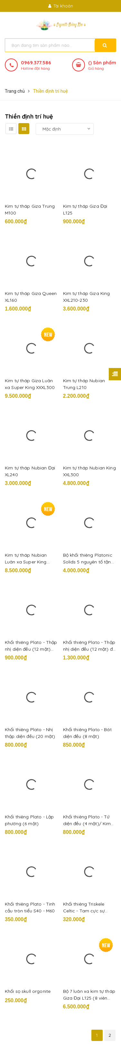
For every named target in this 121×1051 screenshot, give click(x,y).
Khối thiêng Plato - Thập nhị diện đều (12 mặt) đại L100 (89, 646)
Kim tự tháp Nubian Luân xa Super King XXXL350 (26, 558)
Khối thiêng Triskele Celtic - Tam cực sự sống (84, 907)
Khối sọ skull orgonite (28, 991)
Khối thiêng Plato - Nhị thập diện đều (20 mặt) (30, 733)
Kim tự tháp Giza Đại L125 (85, 209)
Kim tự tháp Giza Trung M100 (30, 209)
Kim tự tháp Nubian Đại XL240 (30, 471)
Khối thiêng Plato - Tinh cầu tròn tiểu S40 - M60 (30, 907)
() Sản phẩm (102, 65)
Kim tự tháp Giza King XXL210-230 (86, 296)
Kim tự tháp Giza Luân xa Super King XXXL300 (30, 384)
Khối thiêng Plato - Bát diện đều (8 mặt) (87, 733)
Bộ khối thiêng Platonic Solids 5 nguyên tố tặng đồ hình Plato (88, 558)
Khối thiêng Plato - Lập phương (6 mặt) (29, 820)
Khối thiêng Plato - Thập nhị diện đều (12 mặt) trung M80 (31, 646)
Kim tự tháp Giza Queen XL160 (31, 296)
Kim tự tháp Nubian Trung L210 (84, 384)
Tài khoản (60, 5)
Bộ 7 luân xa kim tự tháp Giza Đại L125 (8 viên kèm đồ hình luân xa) (89, 995)
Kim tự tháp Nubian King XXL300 (89, 471)
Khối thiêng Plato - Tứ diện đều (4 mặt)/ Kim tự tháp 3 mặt (87, 820)
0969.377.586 (36, 62)
